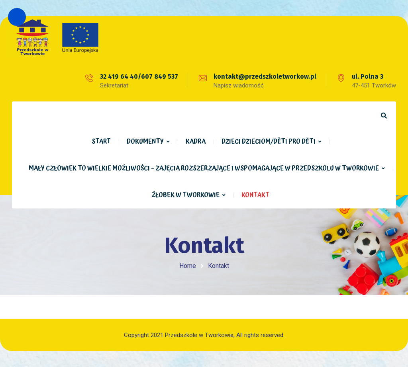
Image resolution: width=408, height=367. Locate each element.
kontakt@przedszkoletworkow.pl (265, 76)
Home (187, 266)
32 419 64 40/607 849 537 (139, 76)
